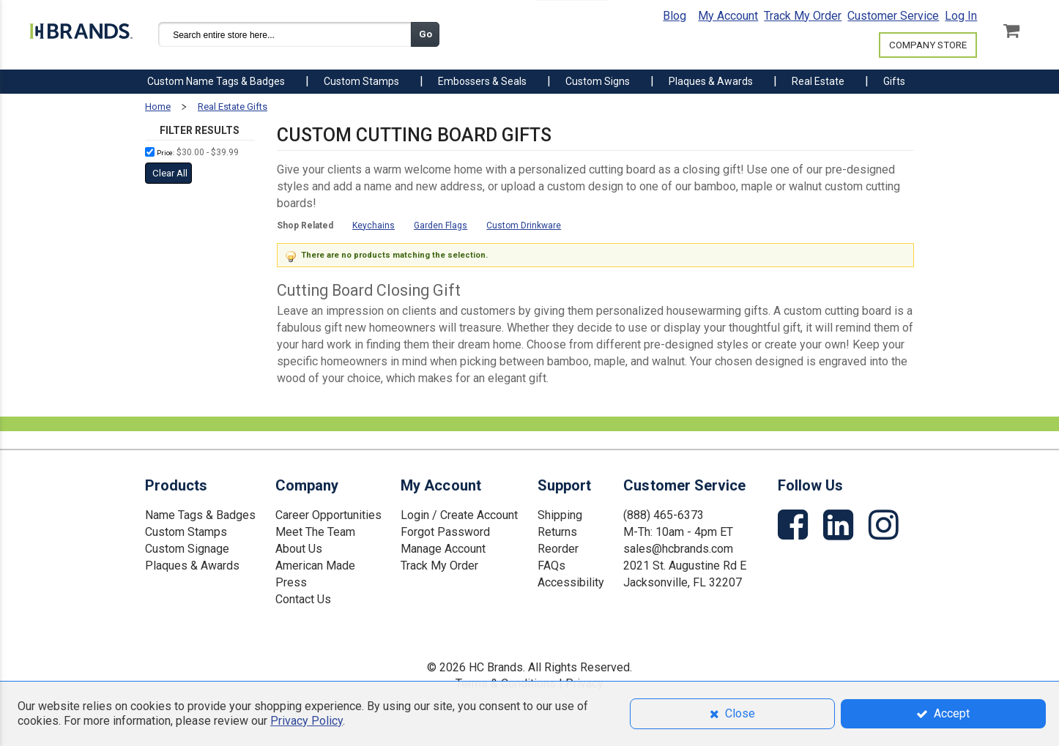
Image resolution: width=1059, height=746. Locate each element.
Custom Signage (187, 549)
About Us (298, 549)
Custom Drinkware (523, 225)
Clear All (169, 173)
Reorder (558, 549)
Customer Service (893, 16)
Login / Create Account (459, 515)
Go (425, 34)
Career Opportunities (328, 515)
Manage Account (443, 549)
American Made (315, 565)
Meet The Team (315, 532)
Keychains (373, 225)
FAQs (551, 565)
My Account (728, 16)
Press (291, 582)
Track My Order (802, 16)
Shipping (560, 515)
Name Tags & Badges (200, 515)
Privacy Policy (306, 721)
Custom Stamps (186, 532)
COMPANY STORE (928, 45)
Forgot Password (445, 532)
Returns (557, 532)
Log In (961, 16)
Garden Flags (440, 225)
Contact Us (303, 599)
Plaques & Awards (192, 565)
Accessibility (571, 582)
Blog (674, 16)
